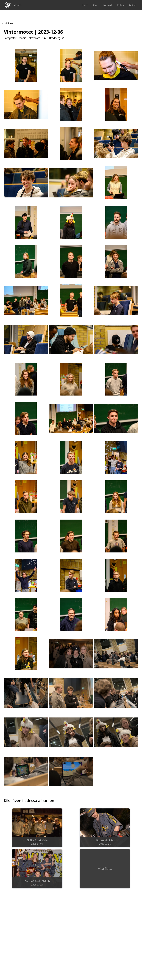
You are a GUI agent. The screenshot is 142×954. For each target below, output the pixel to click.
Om (95, 5)
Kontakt (107, 5)
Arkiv (132, 5)
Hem (85, 5)
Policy (120, 5)
